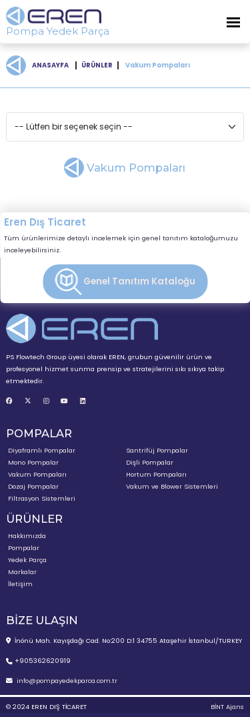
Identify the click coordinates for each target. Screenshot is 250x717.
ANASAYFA (50, 65)
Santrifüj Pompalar (157, 450)
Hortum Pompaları (156, 474)
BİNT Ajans (227, 706)
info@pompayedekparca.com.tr (67, 680)
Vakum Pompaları (37, 474)
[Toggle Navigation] (233, 21)
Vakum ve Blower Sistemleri (172, 486)
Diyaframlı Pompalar (41, 450)
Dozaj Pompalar (33, 486)
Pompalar (23, 547)
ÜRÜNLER (97, 65)
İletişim (20, 583)
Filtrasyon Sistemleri (41, 498)
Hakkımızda (27, 535)
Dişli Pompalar (149, 462)
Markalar (22, 571)
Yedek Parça (27, 559)
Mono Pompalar (33, 462)
